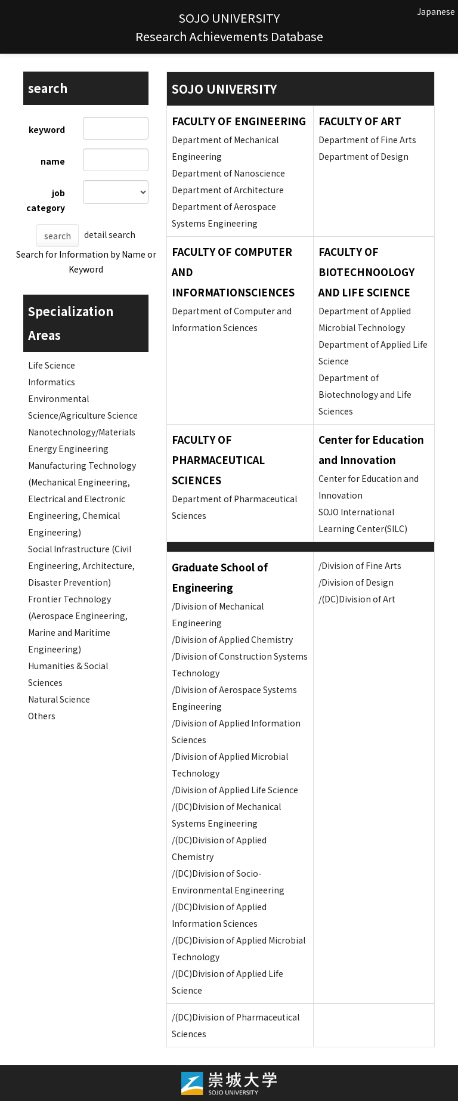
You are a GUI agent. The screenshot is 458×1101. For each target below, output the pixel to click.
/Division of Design (356, 582)
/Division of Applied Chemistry (232, 639)
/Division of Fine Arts (359, 565)
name (53, 161)
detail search (109, 234)
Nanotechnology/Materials (81, 432)
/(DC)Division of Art (356, 599)
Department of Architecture (228, 190)
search (57, 236)
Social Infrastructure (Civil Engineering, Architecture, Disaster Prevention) (81, 565)
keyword (47, 129)
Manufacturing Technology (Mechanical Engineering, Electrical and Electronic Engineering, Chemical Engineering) (82, 498)
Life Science (51, 365)
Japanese (436, 11)
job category (45, 200)
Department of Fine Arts (367, 140)
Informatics (51, 382)
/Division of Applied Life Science (235, 790)
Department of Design (363, 156)
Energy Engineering (68, 448)
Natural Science (59, 699)
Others (41, 716)
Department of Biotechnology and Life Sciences (364, 394)
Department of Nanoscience (228, 173)
